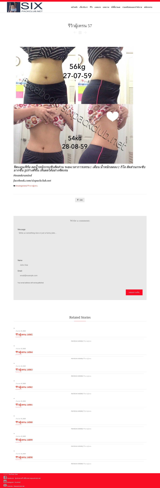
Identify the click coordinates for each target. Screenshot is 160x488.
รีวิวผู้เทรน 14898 (24, 457)
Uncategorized (21, 186)
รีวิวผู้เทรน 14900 (24, 422)
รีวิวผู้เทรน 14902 (24, 387)
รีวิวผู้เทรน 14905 (24, 334)
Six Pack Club (13, 474)
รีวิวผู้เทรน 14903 (24, 369)
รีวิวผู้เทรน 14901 (24, 404)
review (80, 341)
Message (21, 229)
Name (20, 260)
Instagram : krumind (13, 482)
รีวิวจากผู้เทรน (32, 186)
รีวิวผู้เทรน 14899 (24, 440)
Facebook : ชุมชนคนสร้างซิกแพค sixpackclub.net (23, 478)
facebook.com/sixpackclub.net (32, 180)
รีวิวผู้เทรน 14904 (24, 352)
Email (20, 271)
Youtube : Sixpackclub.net (15, 486)
